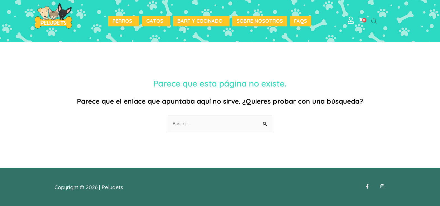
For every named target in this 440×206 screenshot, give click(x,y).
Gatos (154, 21)
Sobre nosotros (260, 21)
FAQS (300, 21)
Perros (122, 21)
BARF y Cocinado (200, 21)
